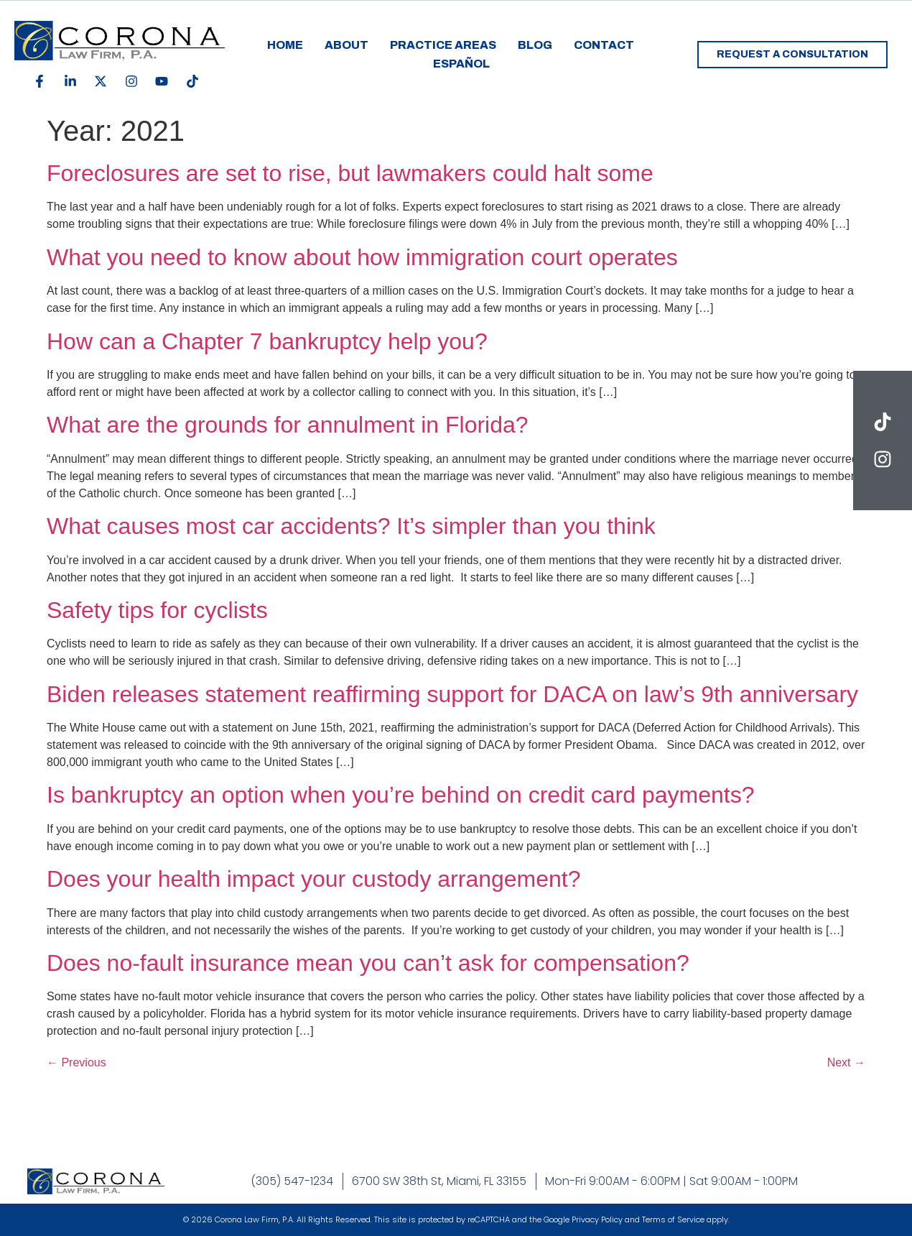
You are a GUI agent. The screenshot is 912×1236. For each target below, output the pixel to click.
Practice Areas (443, 45)
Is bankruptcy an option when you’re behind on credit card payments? (400, 795)
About (346, 45)
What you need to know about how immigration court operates (362, 257)
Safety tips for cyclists (157, 610)
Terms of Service (673, 1219)
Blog (535, 45)
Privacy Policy (597, 1219)
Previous (76, 1062)
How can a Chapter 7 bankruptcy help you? (267, 341)
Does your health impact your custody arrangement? (317, 879)
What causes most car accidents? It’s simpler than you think (351, 526)
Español (461, 63)
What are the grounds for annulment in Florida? (288, 425)
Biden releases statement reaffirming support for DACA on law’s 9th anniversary (452, 694)
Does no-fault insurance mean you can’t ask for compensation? (368, 963)
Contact (604, 45)
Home (285, 45)
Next (846, 1062)
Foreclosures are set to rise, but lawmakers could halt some (350, 173)
